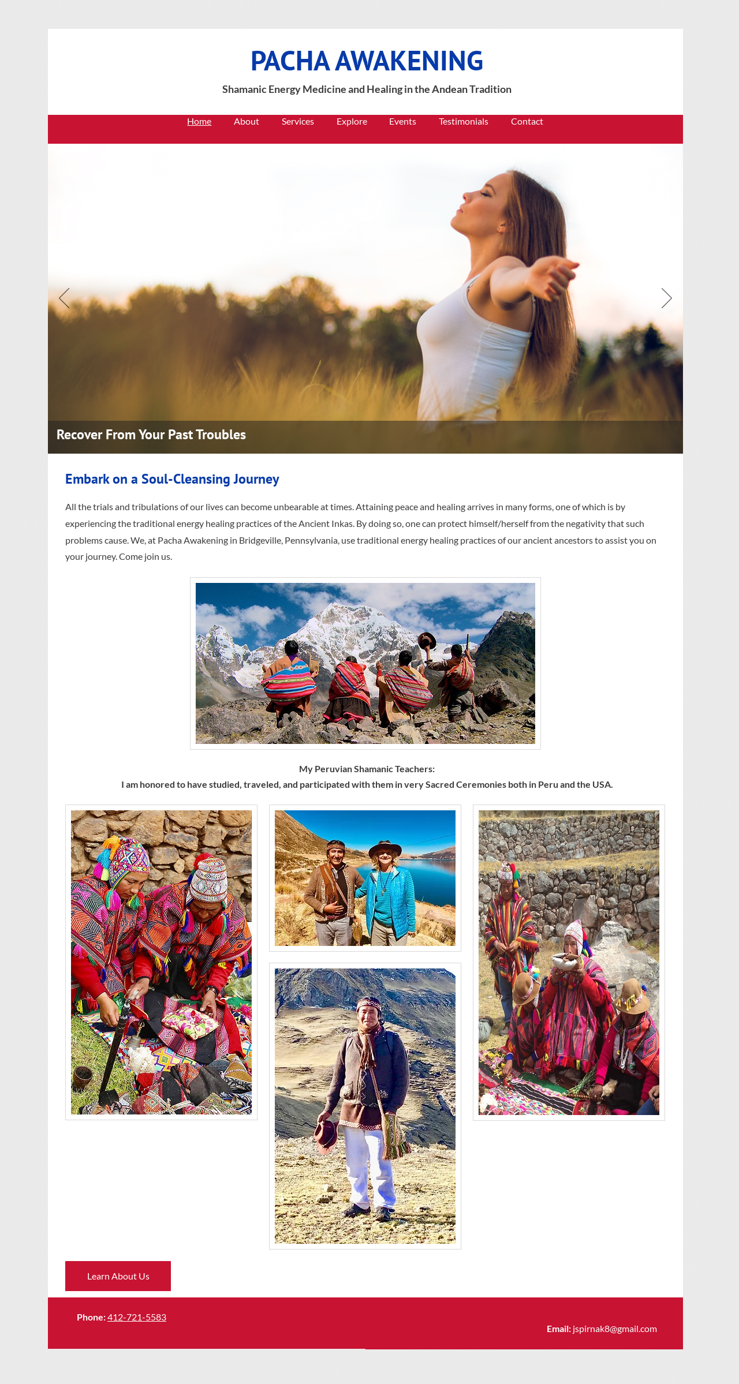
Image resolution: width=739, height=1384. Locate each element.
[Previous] (64, 299)
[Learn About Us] (118, 1276)
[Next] (667, 299)
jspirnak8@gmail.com (615, 1328)
